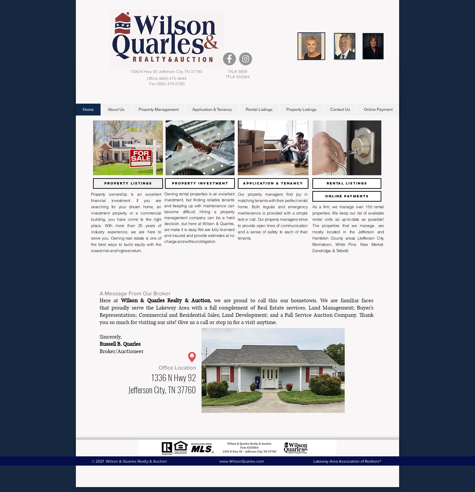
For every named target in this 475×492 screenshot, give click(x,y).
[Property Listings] (128, 183)
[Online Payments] (346, 196)
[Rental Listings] (346, 183)
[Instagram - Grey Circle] (245, 58)
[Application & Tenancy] (273, 183)
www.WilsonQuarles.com (241, 461)
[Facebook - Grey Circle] (229, 58)
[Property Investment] (200, 183)
